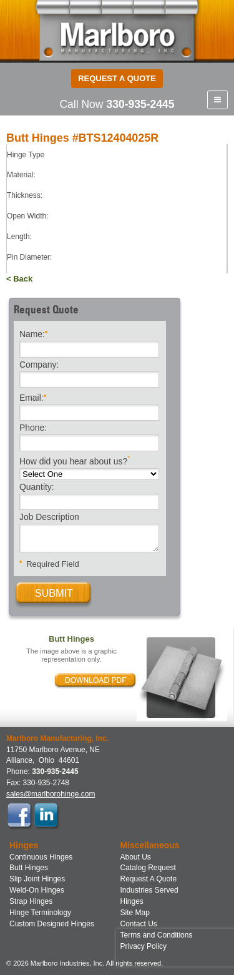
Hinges (132, 901)
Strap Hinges (30, 901)
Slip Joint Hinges (37, 879)
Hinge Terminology (40, 912)
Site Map (135, 912)
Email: (32, 397)
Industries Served (149, 890)
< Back (19, 278)
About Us (135, 857)
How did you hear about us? (74, 460)
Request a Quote (117, 78)
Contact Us (138, 923)
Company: (39, 365)
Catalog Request (148, 867)
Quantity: (36, 487)
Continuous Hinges (40, 857)
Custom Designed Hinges (51, 923)
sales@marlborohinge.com (50, 794)
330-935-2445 (140, 104)
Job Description (49, 517)
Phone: (33, 428)
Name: (33, 333)
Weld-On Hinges (36, 890)
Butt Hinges (28, 867)
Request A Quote (148, 879)
